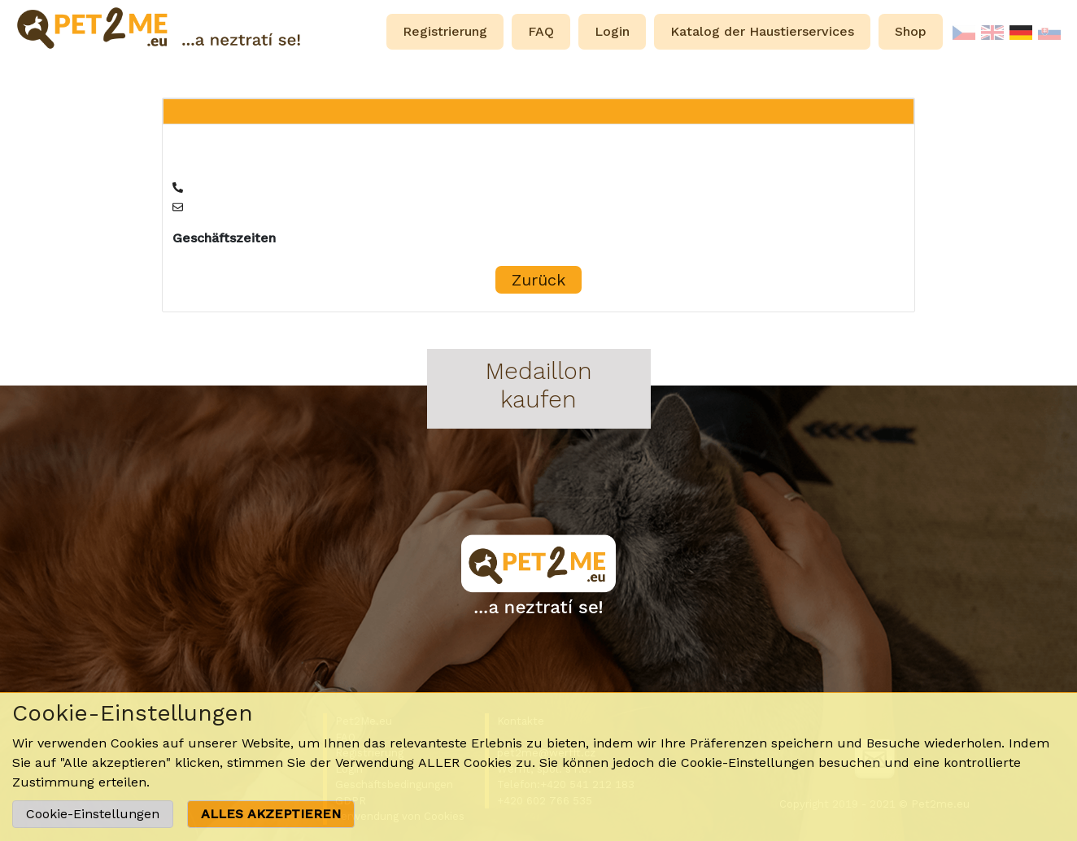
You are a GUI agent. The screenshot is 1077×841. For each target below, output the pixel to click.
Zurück (538, 280)
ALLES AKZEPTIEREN (271, 813)
